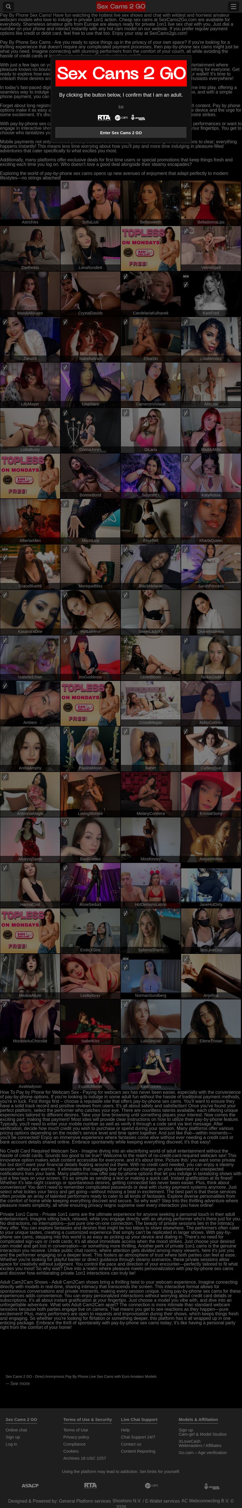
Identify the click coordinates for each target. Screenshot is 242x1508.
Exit (121, 106)
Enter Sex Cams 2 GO (121, 133)
